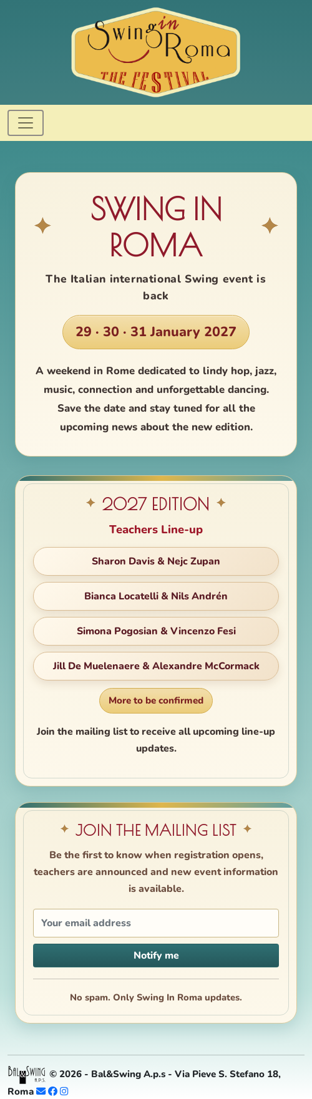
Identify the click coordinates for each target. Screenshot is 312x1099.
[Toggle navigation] (25, 123)
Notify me (156, 955)
